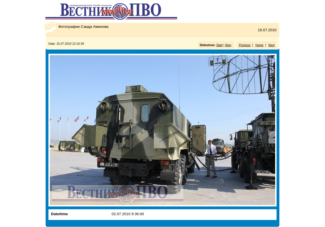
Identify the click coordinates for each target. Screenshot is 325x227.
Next (271, 45)
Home (259, 45)
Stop (228, 45)
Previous (244, 45)
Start (219, 45)
